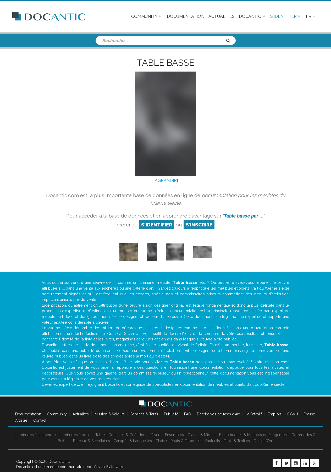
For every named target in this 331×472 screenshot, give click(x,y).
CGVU (292, 414)
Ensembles (174, 435)
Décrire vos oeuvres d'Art (218, 414)
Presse (309, 414)
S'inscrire (199, 224)
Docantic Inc (59, 461)
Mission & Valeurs (110, 414)
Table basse (165, 62)
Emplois (275, 414)
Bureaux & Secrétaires (91, 441)
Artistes (21, 420)
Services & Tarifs (144, 414)
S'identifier (156, 224)
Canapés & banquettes (133, 441)
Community (57, 414)
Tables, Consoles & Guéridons (121, 435)
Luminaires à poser (75, 435)
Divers (156, 435)
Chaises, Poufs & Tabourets (179, 441)
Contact (39, 420)
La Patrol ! (253, 414)
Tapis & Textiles (237, 441)
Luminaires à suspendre (35, 435)
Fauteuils (212, 441)
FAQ (187, 414)
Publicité (171, 414)
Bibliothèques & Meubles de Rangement (253, 435)
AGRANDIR (166, 180)
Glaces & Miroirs (201, 435)
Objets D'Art (263, 441)
